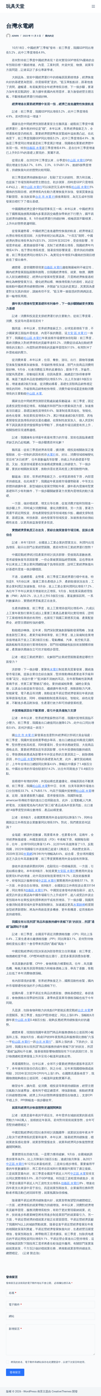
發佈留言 (15, 1372)
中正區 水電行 (47, 880)
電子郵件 (15, 1304)
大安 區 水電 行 (77, 333)
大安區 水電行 (66, 871)
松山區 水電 (40, 786)
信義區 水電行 (53, 267)
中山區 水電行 (76, 160)
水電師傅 (79, 904)
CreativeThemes (62, 1391)
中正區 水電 (78, 1173)
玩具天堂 (15, 6)
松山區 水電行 (80, 187)
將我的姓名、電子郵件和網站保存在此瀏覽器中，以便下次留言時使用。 (49, 1362)
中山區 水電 (34, 393)
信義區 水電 (34, 148)
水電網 (27, 854)
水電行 (51, 454)
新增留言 (15, 1329)
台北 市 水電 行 (45, 196)
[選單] (93, 6)
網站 (11, 1316)
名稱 (12, 1293)
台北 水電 (84, 1010)
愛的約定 (49, 36)
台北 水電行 (43, 1041)
